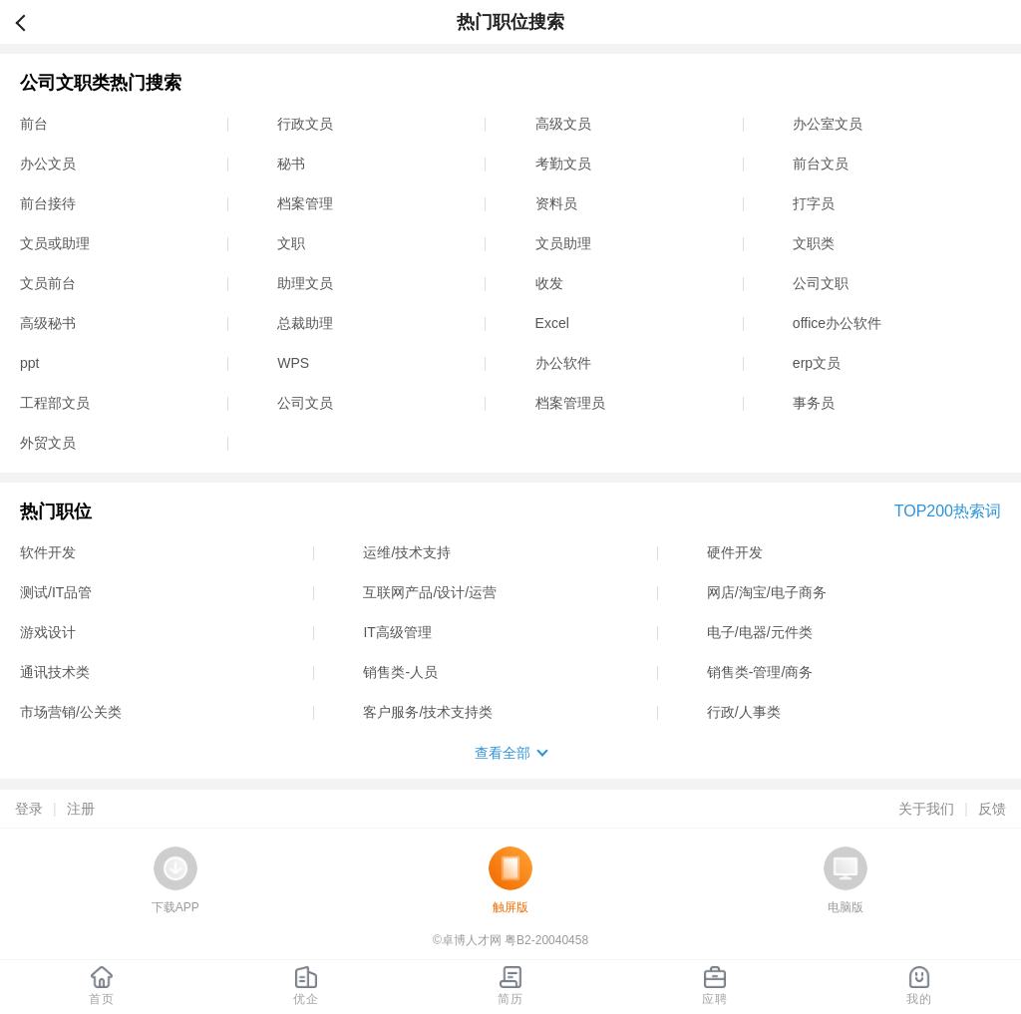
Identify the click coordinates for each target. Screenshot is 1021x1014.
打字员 (814, 203)
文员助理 (563, 243)
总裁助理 (305, 323)
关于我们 (926, 809)
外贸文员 (48, 443)
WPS (293, 363)
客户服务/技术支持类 (428, 712)
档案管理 (305, 203)
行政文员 (305, 124)
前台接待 (48, 203)
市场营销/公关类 (71, 712)
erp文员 (817, 363)
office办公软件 (837, 323)
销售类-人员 (400, 672)
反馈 (992, 809)
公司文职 (821, 283)
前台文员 (821, 163)
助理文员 (305, 283)
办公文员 (48, 163)
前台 (34, 124)
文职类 (814, 243)
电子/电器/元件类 (760, 632)
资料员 (556, 203)
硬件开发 (735, 552)
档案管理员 (570, 403)
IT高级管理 (397, 632)
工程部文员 (55, 403)
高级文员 (563, 124)
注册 (81, 809)
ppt (29, 363)
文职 (291, 243)
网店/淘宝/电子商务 (767, 592)
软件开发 (48, 552)
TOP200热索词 (947, 511)
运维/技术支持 (407, 552)
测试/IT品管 (56, 592)
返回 (29, 22)
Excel (552, 323)
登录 (29, 809)
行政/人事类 (744, 712)
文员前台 (48, 283)
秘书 (291, 163)
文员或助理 (55, 243)
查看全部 (502, 753)
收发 (549, 283)
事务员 (814, 403)
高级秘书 (48, 323)
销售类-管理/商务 (760, 672)
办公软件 (563, 363)
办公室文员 (827, 124)
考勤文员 (563, 163)
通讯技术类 (55, 672)
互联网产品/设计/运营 (430, 592)
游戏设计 (48, 632)
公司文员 (305, 403)
